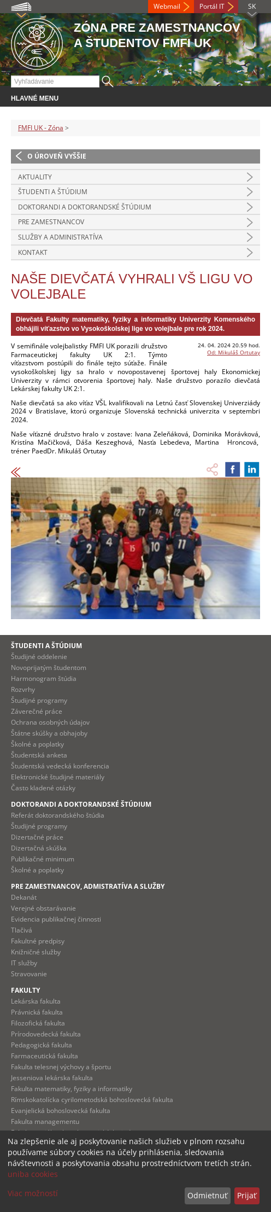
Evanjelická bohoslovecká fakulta (60, 1110)
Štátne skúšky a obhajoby (49, 733)
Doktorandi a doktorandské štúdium (84, 207)
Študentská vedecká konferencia (60, 766)
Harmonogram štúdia (43, 678)
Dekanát (24, 897)
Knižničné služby (36, 952)
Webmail (167, 6)
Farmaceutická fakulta (44, 1055)
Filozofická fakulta (38, 1023)
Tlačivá (21, 930)
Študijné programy (39, 700)
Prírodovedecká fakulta (46, 1034)
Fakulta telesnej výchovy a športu (61, 1066)
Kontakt (33, 252)
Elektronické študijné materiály (57, 777)
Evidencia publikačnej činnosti (56, 919)
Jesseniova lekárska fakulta (52, 1077)
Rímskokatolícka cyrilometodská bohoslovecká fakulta (92, 1099)
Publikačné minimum (42, 859)
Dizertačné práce (37, 837)
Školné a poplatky (37, 744)
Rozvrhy (23, 689)
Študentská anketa (39, 755)
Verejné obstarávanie (43, 908)
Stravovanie (29, 973)
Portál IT (212, 6)
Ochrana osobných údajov (50, 722)
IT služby (24, 963)
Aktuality (35, 177)
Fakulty (25, 990)
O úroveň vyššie (56, 156)
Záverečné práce (36, 711)
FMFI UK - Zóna (40, 127)
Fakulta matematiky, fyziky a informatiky (71, 1088)
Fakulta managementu (45, 1121)
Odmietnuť (207, 1195)
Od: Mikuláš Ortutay (233, 352)
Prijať (246, 1195)
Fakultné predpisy (37, 941)
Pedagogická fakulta (41, 1045)
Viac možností (33, 1193)
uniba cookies (33, 1174)
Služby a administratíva (60, 237)
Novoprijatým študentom (48, 667)
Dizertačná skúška (39, 848)
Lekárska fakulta (36, 1001)
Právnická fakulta (37, 1012)
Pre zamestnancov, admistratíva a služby (87, 886)
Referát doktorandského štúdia (57, 815)
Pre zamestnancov (51, 221)
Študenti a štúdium (52, 191)
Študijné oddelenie (39, 656)
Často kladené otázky (43, 788)
